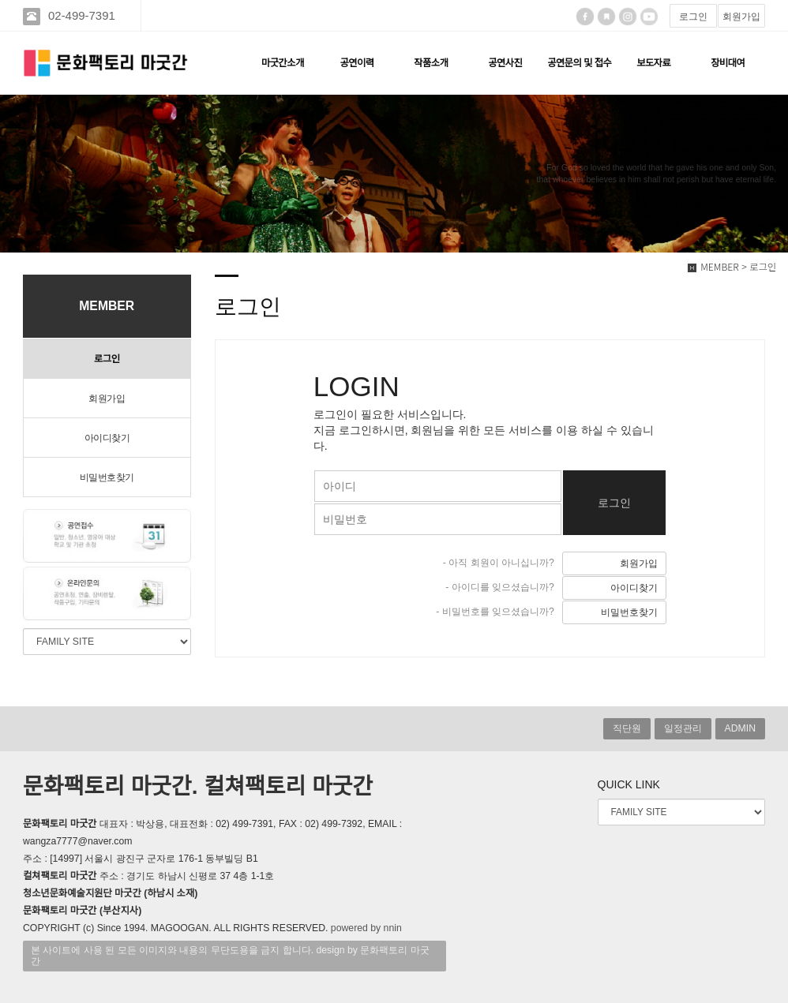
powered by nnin (366, 928)
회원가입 (741, 16)
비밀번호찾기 (107, 477)
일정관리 (683, 728)
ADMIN (740, 728)
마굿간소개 (282, 63)
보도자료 (653, 63)
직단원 (627, 728)
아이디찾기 (107, 437)
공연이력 (356, 63)
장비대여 (728, 63)
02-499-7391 (82, 15)
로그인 (693, 16)
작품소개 (431, 63)
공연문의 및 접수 (579, 63)
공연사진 (505, 63)
